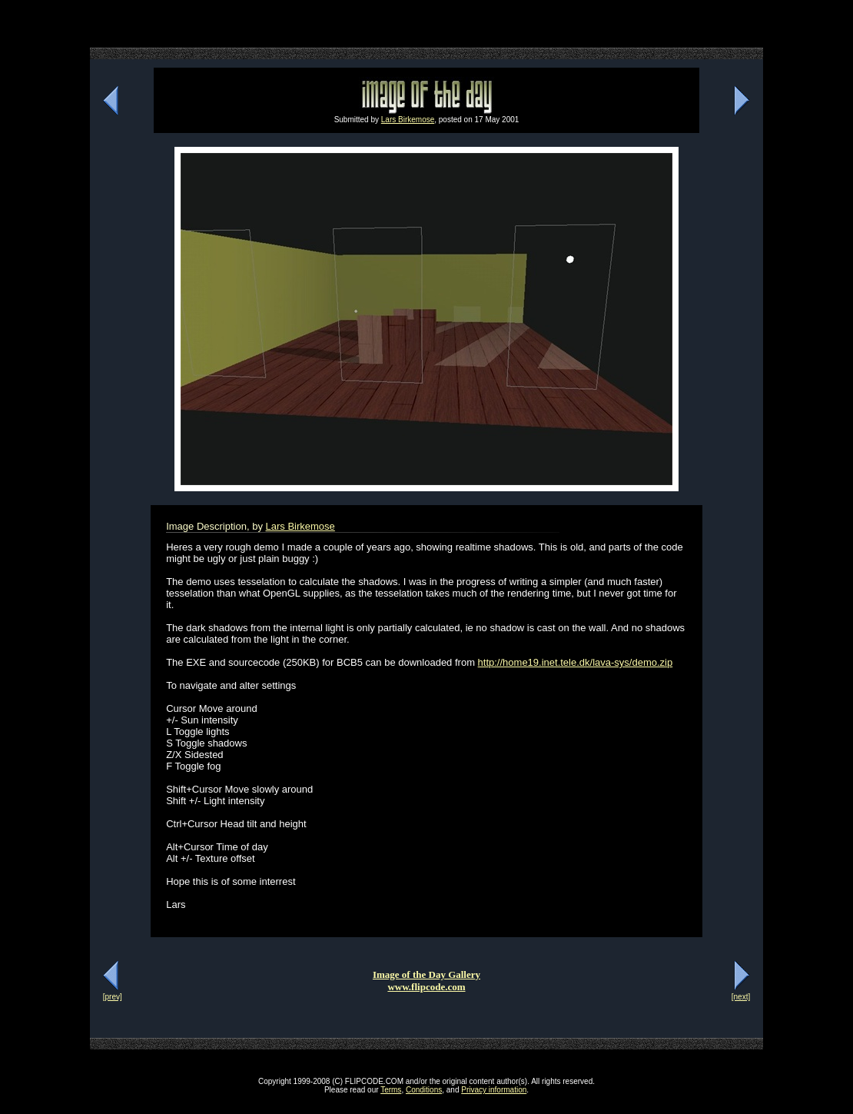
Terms (390, 1090)
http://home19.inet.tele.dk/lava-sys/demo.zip (575, 662)
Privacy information (493, 1090)
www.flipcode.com (426, 987)
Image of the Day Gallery (426, 974)
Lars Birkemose (407, 119)
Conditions (424, 1090)
